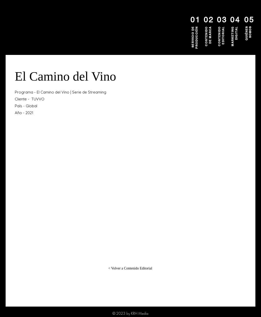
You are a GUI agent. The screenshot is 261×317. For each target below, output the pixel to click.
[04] (235, 20)
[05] (249, 20)
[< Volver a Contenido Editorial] (130, 268)
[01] (195, 20)
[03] (221, 20)
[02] (208, 20)
